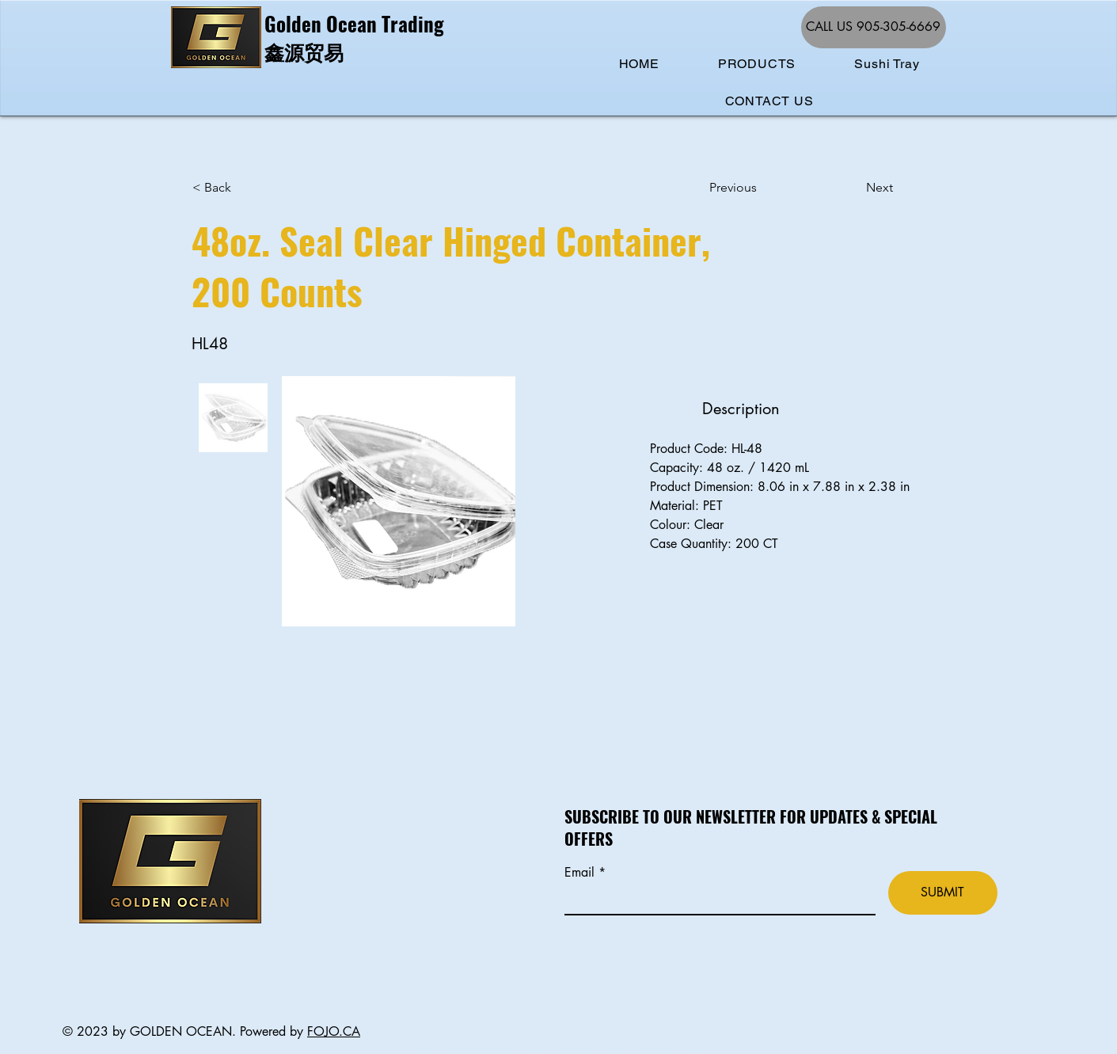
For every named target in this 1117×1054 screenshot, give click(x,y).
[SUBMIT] (942, 893)
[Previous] (761, 188)
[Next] (853, 188)
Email (581, 872)
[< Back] (244, 188)
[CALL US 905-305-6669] (873, 27)
